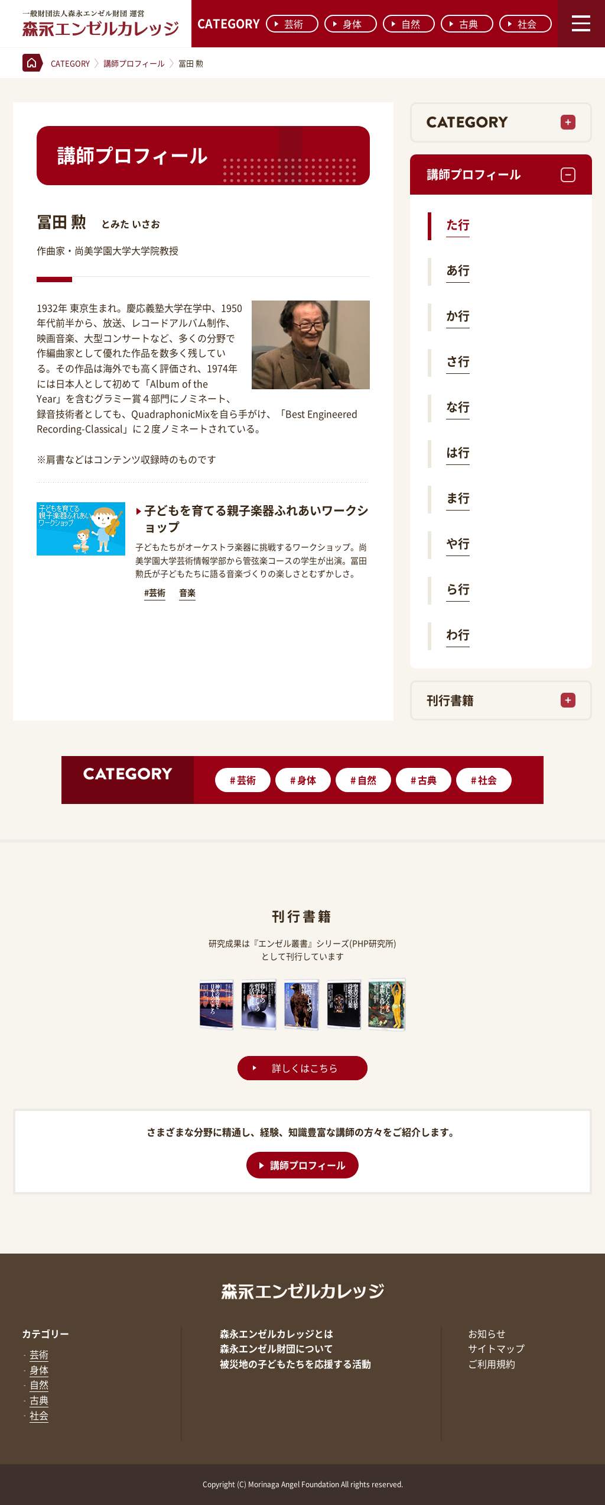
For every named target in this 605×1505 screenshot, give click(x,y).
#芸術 (154, 592)
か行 (458, 315)
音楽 (187, 592)
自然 (406, 24)
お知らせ (487, 1333)
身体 (347, 24)
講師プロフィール (474, 174)
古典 (464, 24)
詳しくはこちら (305, 1068)
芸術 (289, 24)
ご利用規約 (491, 1364)
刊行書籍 (450, 700)
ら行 (458, 589)
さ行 (458, 361)
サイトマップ (496, 1348)
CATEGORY (228, 23)
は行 (458, 452)
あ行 (458, 270)
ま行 (458, 497)
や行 (458, 543)
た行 (458, 224)
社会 (522, 24)
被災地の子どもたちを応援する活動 (295, 1364)
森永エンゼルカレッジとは (276, 1333)
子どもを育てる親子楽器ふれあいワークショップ (256, 518)
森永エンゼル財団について (276, 1348)
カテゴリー (45, 1333)
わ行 (458, 634)
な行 (458, 406)
